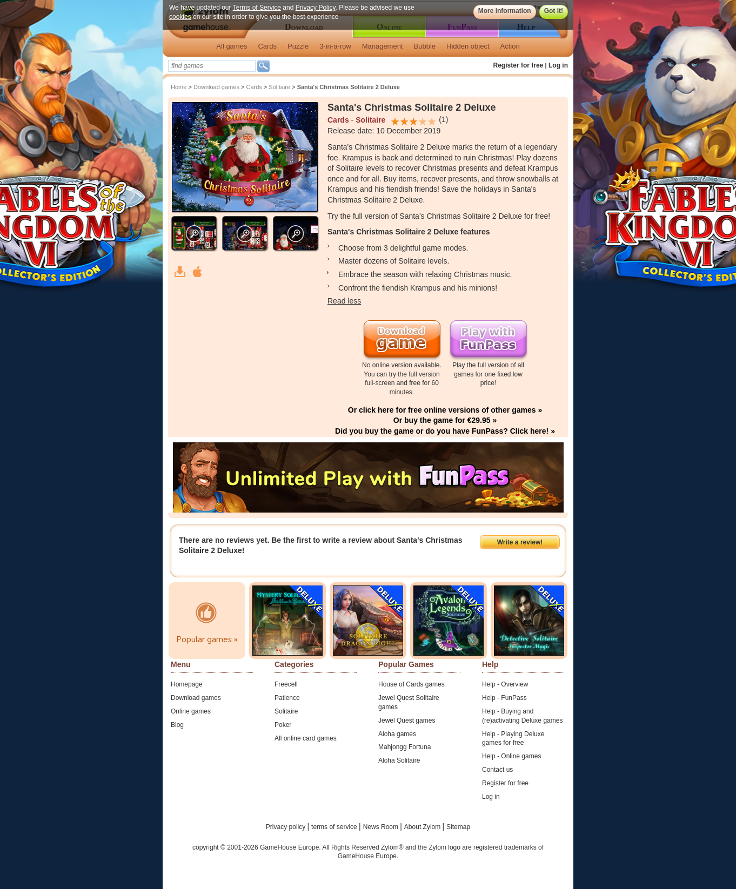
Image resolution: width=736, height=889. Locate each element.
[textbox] (212, 66)
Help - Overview (505, 684)
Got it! (553, 11)
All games (231, 46)
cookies (180, 17)
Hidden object (468, 46)
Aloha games (397, 734)
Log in (558, 65)
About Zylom (423, 827)
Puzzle (298, 46)
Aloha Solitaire (399, 760)
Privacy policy (286, 827)
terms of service (335, 827)
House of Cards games (411, 684)
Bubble (425, 46)
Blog (177, 725)
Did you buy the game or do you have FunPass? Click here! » (445, 431)
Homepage (187, 684)
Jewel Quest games (406, 720)
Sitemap (458, 827)
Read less (344, 301)
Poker (283, 725)
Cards (267, 46)
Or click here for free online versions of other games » (445, 410)
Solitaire (279, 87)
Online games (191, 711)
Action (510, 46)
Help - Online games (511, 756)
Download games (216, 87)
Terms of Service (257, 7)
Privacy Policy (316, 7)
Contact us (497, 769)
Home (178, 87)
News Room (381, 827)
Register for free (518, 65)
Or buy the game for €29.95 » (445, 420)
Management (382, 46)
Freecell (286, 684)
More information (504, 11)
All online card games (306, 738)
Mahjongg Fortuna (404, 747)
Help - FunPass (504, 698)
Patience (287, 698)
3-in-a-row (335, 46)
